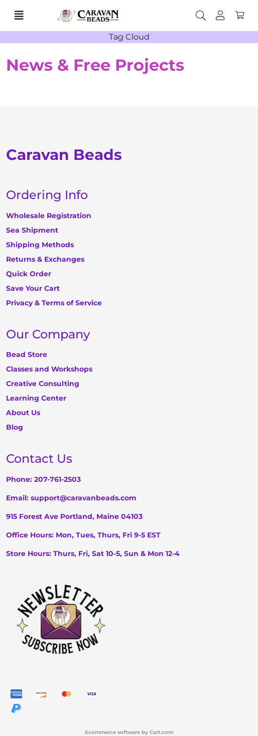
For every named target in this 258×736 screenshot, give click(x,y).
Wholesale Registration (48, 215)
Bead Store (26, 354)
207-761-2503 (57, 479)
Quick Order (28, 273)
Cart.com (161, 732)
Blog (14, 427)
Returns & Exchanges (45, 259)
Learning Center (36, 398)
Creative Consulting (42, 383)
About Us (23, 412)
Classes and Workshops (49, 369)
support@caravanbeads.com (84, 497)
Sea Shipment (32, 230)
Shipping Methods (40, 244)
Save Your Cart (33, 288)
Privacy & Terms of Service (54, 302)
